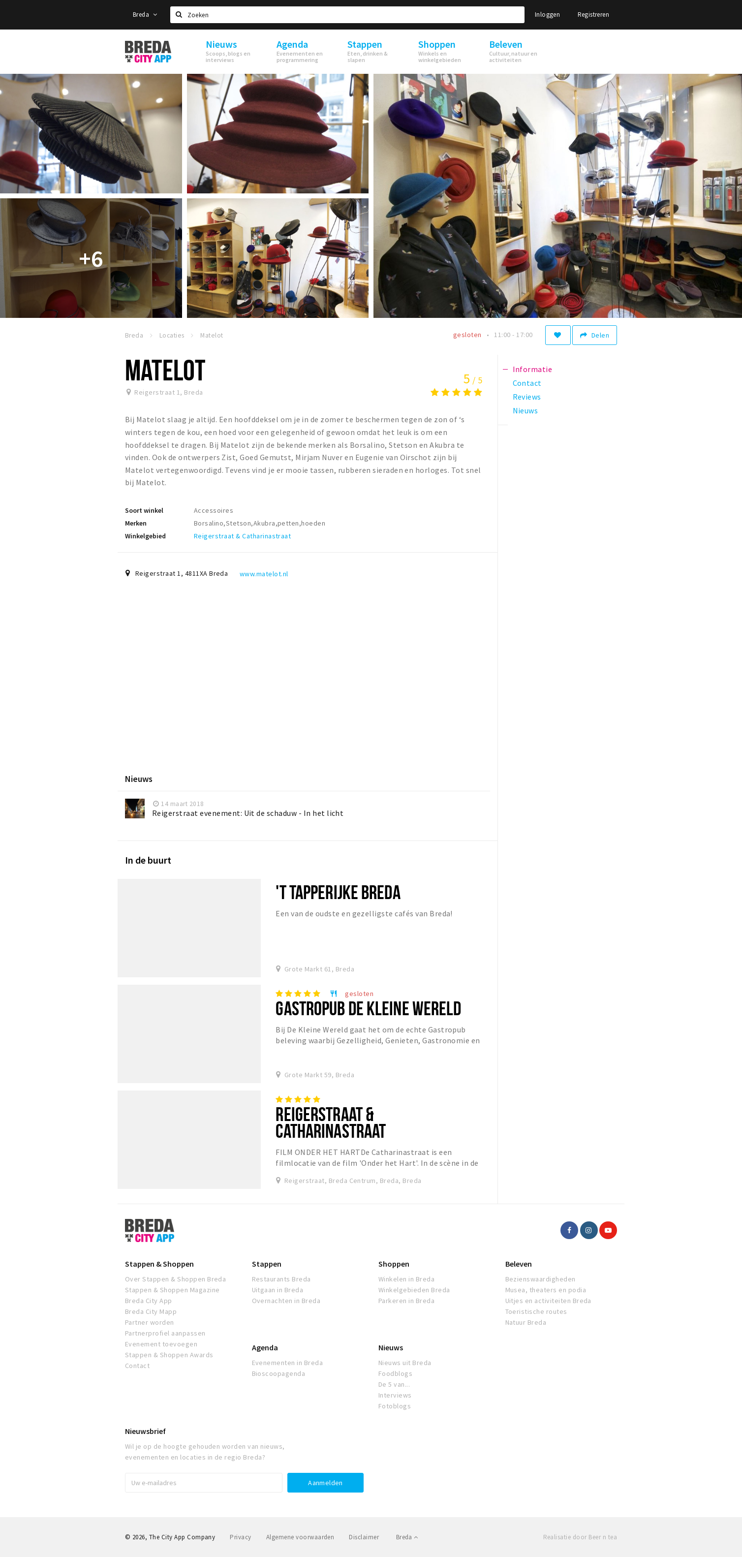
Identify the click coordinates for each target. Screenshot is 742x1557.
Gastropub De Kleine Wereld (368, 1008)
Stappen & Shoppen (159, 1264)
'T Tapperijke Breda (338, 892)
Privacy (240, 1537)
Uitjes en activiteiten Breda (548, 1300)
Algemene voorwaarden (300, 1537)
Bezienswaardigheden (540, 1279)
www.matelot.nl (264, 573)
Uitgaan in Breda (278, 1289)
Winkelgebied (145, 535)
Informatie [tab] (533, 369)
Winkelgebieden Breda (414, 1289)
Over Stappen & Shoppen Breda (175, 1279)
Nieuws (390, 1347)
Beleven (518, 1264)
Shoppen (393, 1264)
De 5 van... (394, 1384)
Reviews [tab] (527, 397)
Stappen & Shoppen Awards (169, 1354)
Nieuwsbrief (145, 1431)
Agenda (265, 1347)
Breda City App (148, 1300)
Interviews (395, 1395)
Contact (137, 1365)
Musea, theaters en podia (546, 1289)
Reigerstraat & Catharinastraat (242, 535)
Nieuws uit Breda (405, 1362)
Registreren (593, 14)
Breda (145, 14)
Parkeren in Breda (406, 1300)
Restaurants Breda (281, 1279)
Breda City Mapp (151, 1311)
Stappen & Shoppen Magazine (172, 1289)
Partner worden (149, 1322)
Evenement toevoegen (161, 1343)
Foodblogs (395, 1373)
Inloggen (547, 14)
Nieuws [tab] (525, 410)
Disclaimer (364, 1537)
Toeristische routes (536, 1311)
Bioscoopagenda (279, 1373)
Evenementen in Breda (287, 1362)
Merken (136, 523)
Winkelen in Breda (406, 1279)
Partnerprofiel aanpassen (165, 1333)
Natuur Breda (526, 1322)
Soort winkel (144, 510)
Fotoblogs (394, 1405)
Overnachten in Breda (286, 1300)
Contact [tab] (527, 383)
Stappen (266, 1264)
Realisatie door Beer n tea (580, 1537)
